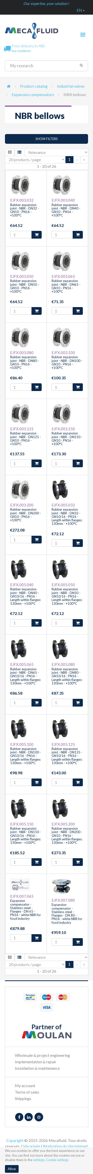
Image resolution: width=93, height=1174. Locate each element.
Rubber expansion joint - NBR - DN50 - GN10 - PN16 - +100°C (24, 286)
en (81, 10)
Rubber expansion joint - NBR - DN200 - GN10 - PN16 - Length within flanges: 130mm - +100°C (67, 835)
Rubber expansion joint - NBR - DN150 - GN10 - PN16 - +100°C (67, 438)
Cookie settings (57, 1160)
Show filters (46, 139)
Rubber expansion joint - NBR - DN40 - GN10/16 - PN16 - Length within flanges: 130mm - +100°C (25, 596)
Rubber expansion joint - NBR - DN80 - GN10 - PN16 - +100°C (24, 362)
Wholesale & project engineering (42, 1055)
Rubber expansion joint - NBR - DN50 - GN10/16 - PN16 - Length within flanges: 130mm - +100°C (67, 596)
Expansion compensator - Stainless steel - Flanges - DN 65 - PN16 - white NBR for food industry (25, 909)
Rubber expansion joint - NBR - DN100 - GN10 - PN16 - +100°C (67, 362)
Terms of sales (27, 1092)
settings (38, 1160)
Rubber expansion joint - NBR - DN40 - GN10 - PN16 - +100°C (66, 210)
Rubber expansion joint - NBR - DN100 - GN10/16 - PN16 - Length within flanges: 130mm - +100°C (25, 756)
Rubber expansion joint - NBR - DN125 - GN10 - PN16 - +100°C (25, 438)
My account (25, 1085)
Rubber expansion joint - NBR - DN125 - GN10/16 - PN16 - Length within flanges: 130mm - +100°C (67, 756)
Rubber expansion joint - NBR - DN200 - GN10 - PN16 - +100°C (25, 514)
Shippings (23, 1098)
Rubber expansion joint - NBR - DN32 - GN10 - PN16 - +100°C (24, 210)
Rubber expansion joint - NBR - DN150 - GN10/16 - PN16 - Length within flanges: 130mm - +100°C (25, 835)
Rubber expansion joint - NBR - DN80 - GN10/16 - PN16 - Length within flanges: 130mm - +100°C (67, 676)
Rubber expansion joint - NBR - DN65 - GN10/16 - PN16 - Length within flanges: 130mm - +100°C (25, 676)
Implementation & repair (35, 1061)
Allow (12, 1169)
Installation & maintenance (37, 1068)
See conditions (21, 51)
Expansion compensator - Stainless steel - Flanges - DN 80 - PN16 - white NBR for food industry (67, 913)
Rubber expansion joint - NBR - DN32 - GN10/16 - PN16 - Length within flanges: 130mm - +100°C (67, 516)
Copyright (15, 1140)
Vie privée (31, 1146)
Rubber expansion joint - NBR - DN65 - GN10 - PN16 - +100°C (66, 286)
